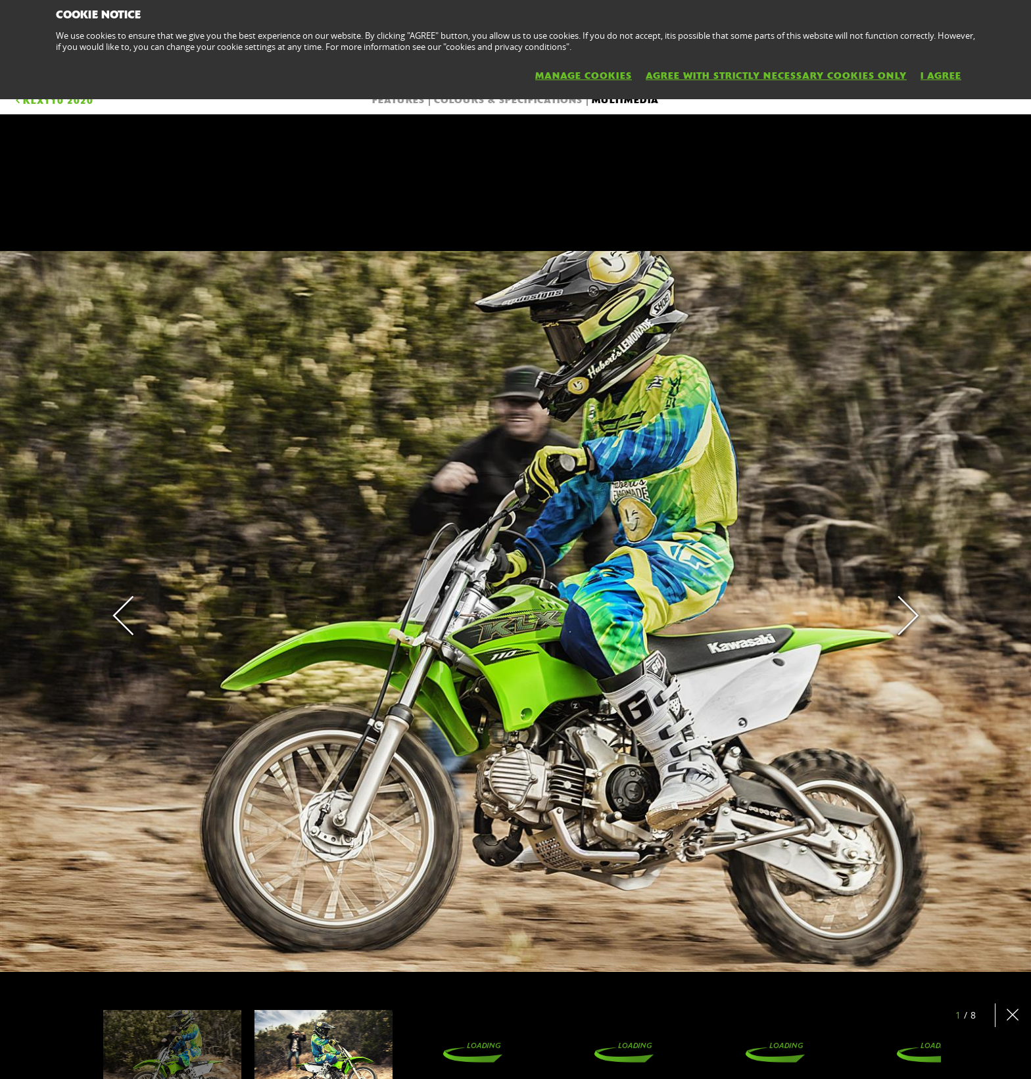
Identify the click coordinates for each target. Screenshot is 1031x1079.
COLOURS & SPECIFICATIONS (508, 100)
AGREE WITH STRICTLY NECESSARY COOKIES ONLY (776, 75)
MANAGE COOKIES (583, 75)
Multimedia (625, 100)
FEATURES (398, 100)
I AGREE (941, 75)
